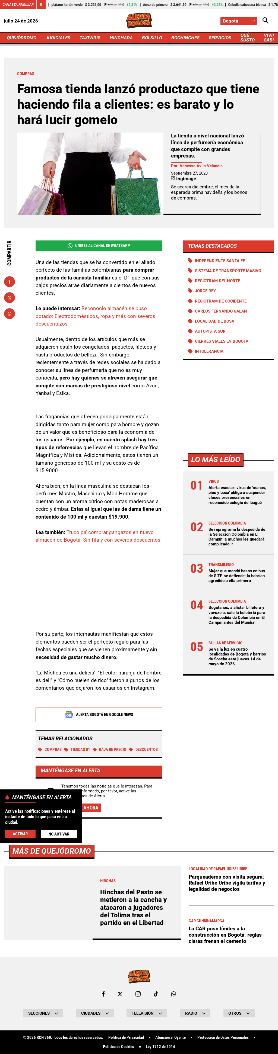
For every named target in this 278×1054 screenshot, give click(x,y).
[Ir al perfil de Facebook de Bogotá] (103, 994)
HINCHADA (121, 37)
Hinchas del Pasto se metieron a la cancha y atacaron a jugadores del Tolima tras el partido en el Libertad (133, 907)
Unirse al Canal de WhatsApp (99, 245)
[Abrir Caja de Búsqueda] (266, 21)
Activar (20, 833)
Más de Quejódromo (51, 851)
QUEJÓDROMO (21, 37)
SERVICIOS (220, 37)
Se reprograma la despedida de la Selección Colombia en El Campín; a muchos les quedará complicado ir (236, 537)
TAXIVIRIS (90, 37)
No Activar (59, 834)
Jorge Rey (205, 290)
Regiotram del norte (217, 280)
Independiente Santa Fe (220, 260)
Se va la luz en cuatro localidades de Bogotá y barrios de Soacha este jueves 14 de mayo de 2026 (237, 657)
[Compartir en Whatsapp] (9, 313)
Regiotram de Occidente (221, 301)
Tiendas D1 (77, 749)
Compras (50, 749)
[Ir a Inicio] (139, 20)
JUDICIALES (58, 37)
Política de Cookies (118, 1047)
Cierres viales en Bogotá (221, 341)
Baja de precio (110, 749)
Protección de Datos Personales (223, 1038)
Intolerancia (209, 351)
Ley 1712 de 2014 (160, 1047)
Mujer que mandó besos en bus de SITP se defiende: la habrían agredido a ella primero (236, 575)
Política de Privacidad (126, 1038)
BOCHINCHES (185, 37)
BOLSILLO (152, 37)
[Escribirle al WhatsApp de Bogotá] (173, 994)
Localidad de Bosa (214, 321)
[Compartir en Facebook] (9, 281)
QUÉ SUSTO (248, 38)
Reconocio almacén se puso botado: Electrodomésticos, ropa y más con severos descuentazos (95, 316)
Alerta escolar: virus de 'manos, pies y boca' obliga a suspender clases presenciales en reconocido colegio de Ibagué (237, 495)
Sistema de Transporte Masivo (228, 270)
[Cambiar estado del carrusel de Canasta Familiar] (41, 4)
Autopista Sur (210, 331)
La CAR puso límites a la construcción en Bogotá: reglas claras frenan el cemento (225, 935)
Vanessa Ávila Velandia (201, 165)
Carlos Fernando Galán (221, 311)
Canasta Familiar (18, 4)
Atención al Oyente (170, 1038)
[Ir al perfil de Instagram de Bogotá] (138, 994)
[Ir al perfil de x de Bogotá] (120, 994)
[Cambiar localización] (238, 21)
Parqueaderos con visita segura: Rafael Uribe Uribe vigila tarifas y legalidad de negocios (227, 883)
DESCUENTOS (143, 749)
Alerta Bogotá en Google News (99, 714)
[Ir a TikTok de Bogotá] (156, 994)
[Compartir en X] (9, 297)
